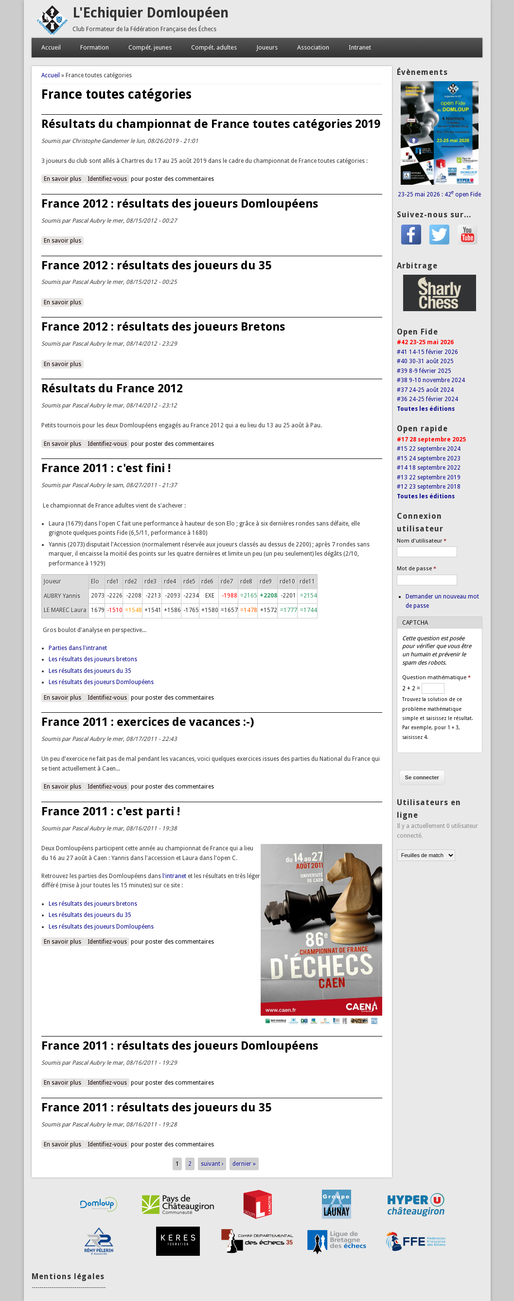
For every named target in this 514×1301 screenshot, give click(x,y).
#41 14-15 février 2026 (427, 352)
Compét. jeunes (150, 47)
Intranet (360, 47)
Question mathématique (436, 677)
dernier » (244, 1163)
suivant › (212, 1163)
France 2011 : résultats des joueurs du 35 (156, 1107)
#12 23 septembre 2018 (429, 486)
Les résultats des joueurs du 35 (90, 671)
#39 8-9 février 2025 (424, 371)
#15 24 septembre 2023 (429, 458)
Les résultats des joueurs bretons (93, 659)
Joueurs (267, 47)
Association (313, 47)
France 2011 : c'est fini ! (106, 468)
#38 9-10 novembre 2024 (431, 380)
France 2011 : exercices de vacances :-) (147, 722)
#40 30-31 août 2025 (425, 361)
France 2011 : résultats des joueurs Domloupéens (179, 1046)
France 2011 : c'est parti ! (110, 811)
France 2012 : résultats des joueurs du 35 (156, 265)
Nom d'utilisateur (421, 541)
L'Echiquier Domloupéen (150, 13)
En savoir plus (64, 178)
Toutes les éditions (426, 408)
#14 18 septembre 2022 (429, 467)
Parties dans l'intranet (78, 648)
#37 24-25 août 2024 (425, 390)
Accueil (51, 47)
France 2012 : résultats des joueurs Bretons (163, 327)
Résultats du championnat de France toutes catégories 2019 (210, 124)
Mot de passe (416, 568)
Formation (94, 47)
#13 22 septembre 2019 (429, 477)
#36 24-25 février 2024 (427, 399)
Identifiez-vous (107, 179)
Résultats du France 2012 (112, 388)
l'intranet (174, 876)
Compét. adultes (214, 47)
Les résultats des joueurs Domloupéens (101, 682)
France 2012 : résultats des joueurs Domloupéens (179, 204)
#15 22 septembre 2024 (429, 448)
